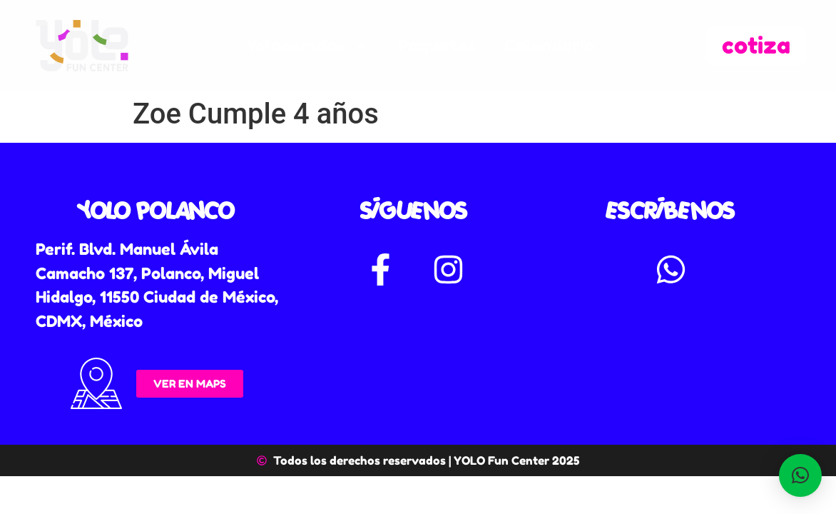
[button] (800, 475)
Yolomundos (307, 45)
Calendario (549, 45)
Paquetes (437, 45)
